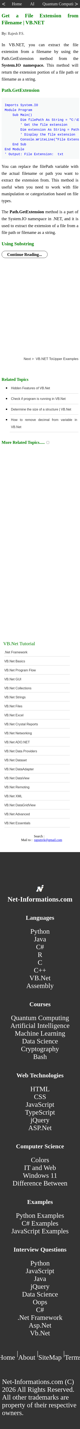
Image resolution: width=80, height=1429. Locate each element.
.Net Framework (16, 652)
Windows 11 (40, 1175)
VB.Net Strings (15, 697)
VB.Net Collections (17, 688)
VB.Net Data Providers (20, 751)
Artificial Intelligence (40, 1025)
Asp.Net (40, 1325)
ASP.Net (40, 1128)
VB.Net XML (13, 796)
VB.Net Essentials (17, 823)
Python (40, 931)
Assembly (40, 985)
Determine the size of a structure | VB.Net (41, 409)
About (26, 1357)
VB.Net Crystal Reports (21, 724)
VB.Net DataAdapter (19, 769)
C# (40, 947)
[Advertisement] (38, 303)
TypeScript (40, 1112)
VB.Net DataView (16, 778)
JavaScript (40, 1104)
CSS (40, 1096)
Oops (40, 1302)
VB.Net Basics (14, 661)
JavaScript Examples (40, 1231)
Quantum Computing (40, 1018)
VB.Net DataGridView (20, 805)
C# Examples (40, 1223)
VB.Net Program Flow (20, 670)
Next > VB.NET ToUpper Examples (51, 359)
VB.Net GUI (12, 679)
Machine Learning (40, 1033)
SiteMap (50, 1357)
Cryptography (40, 1049)
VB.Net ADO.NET (17, 742)
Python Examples (40, 1215)
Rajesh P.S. (16, 33)
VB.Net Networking (18, 733)
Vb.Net (40, 1333)
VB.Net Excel (13, 715)
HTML (40, 1089)
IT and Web (40, 1167)
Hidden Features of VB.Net (30, 388)
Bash (40, 1056)
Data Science (40, 1041)
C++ (40, 970)
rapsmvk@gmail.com (48, 840)
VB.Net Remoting (17, 787)
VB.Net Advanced (17, 814)
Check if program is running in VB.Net (38, 398)
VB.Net (40, 978)
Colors (40, 1160)
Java (40, 939)
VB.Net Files (13, 706)
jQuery (39, 1120)
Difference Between (40, 1183)
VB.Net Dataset (15, 760)
